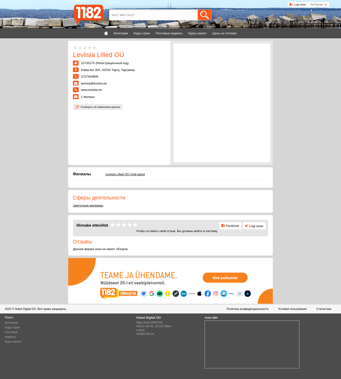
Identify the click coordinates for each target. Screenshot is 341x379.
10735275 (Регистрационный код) (105, 63)
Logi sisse (300, 4)
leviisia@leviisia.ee (94, 83)
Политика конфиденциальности (247, 309)
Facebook (232, 226)
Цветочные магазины (88, 205)
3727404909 (89, 76)
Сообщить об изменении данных (100, 107)
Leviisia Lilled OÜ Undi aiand (125, 174)
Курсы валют (13, 341)
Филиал (88, 97)
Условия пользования (292, 309)
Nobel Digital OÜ (25, 309)
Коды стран (12, 327)
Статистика (323, 309)
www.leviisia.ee (91, 90)
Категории (11, 322)
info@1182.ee (145, 333)
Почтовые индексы (11, 335)
